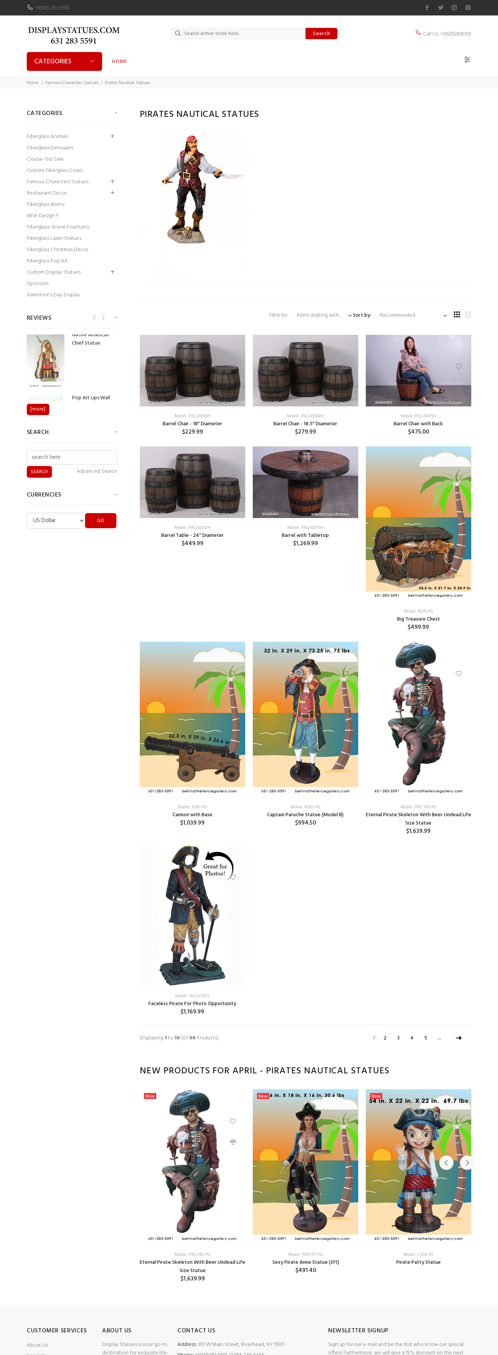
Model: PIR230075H (418, 416)
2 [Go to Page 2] (384, 1038)
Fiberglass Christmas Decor (57, 249)
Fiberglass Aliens (45, 204)
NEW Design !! (42, 216)
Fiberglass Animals (47, 136)
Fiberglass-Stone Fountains (58, 227)
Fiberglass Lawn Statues (54, 238)
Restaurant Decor (47, 193)
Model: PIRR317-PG (305, 1254)
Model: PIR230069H (192, 416)
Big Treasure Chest (418, 619)
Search (321, 33)
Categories (53, 61)
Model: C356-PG (418, 1254)
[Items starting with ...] (321, 315)
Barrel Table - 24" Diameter (192, 535)
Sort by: (362, 315)
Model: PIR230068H (305, 416)
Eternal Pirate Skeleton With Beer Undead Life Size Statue (418, 819)
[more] (38, 409)
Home (119, 61)
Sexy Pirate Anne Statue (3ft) (305, 1262)
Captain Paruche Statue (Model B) (305, 815)
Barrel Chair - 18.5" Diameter (305, 424)
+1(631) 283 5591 (52, 8)
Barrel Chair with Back (418, 424)
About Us (37, 1345)
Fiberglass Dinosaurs (50, 148)
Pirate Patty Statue (418, 1262)
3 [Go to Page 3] (398, 1038)
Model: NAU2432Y (192, 996)
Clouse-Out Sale (45, 159)
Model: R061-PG (192, 807)
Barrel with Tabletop (305, 535)
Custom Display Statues (54, 272)
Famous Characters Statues (72, 83)
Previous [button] (446, 1071)
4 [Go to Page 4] (412, 1038)
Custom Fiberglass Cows (54, 170)
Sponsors (38, 283)
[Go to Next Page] (459, 1038)
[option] (192, 1186)
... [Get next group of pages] (439, 1038)
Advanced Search (97, 472)
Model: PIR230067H (192, 528)
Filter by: (279, 315)
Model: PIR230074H (305, 528)
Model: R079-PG (418, 611)
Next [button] (464, 1071)
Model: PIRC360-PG (418, 807)
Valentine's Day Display (53, 295)
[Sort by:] (410, 315)
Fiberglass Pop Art (47, 261)
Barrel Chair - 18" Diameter (192, 424)
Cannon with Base (192, 815)
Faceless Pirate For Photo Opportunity (192, 1003)
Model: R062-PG (305, 807)
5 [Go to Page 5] (425, 1038)
